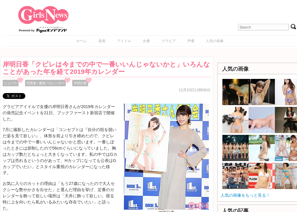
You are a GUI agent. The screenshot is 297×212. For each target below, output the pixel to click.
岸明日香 (80, 83)
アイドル (124, 41)
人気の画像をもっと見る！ (245, 195)
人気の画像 (215, 41)
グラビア (169, 41)
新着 (102, 41)
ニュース (10, 83)
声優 (190, 41)
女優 (146, 41)
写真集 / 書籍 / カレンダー (46, 83)
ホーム (81, 41)
